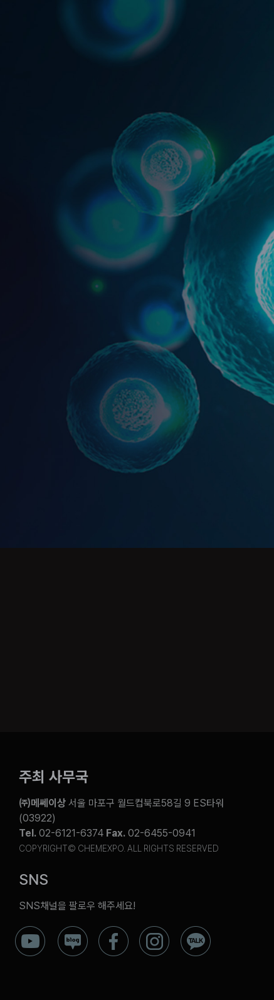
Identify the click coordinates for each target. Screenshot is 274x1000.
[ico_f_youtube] (30, 931)
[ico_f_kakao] (196, 931)
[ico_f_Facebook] (113, 931)
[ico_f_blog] (73, 931)
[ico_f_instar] (154, 931)
